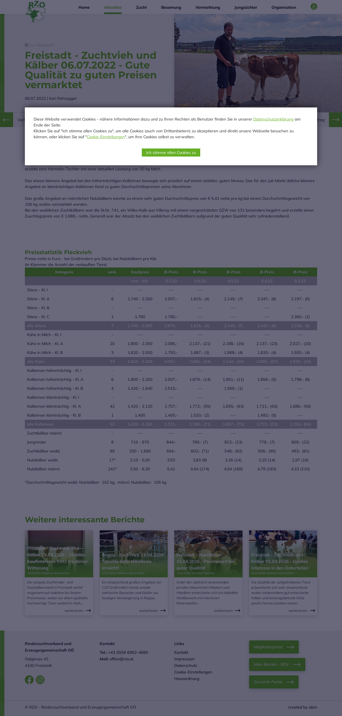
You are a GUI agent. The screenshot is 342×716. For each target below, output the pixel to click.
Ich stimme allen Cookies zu (171, 152)
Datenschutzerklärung (273, 119)
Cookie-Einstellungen (106, 136)
